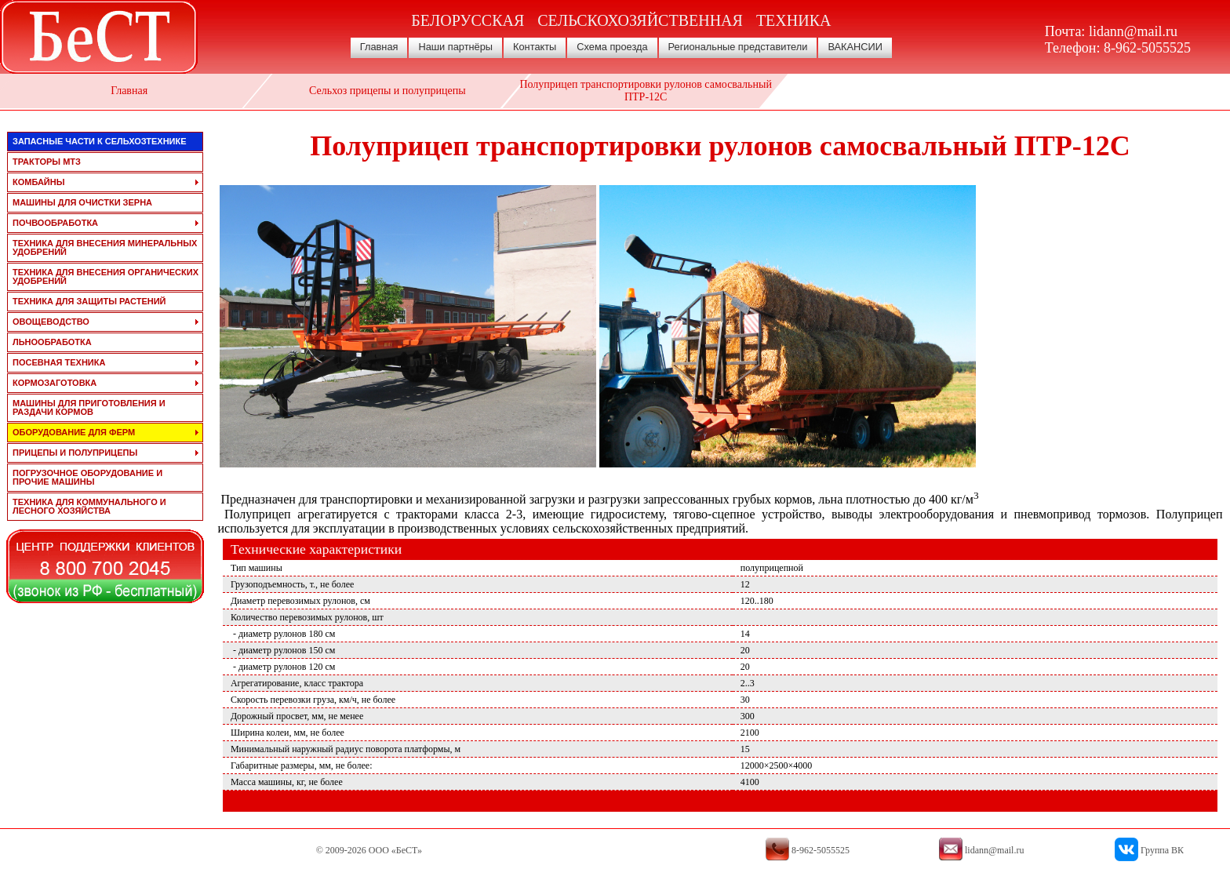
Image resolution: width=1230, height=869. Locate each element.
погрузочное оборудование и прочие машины (87, 477)
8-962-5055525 (1147, 48)
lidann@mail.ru (1133, 31)
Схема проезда (612, 47)
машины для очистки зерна (82, 202)
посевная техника (59, 362)
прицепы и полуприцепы (75, 452)
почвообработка (55, 222)
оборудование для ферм (74, 432)
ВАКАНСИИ (855, 47)
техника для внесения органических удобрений (105, 276)
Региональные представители (738, 47)
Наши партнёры (455, 47)
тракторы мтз (47, 161)
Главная (379, 47)
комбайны (38, 182)
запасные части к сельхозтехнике (100, 141)
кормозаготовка (54, 382)
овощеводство (51, 321)
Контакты (534, 47)
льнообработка (52, 342)
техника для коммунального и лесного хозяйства (89, 506)
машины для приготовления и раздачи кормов (89, 407)
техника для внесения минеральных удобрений (105, 247)
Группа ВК (1162, 850)
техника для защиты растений (89, 301)
